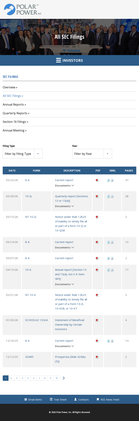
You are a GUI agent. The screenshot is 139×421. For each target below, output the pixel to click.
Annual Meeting (13, 130)
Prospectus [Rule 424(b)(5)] (70, 359)
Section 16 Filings (14, 122)
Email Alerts (35, 399)
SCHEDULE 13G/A (36, 320)
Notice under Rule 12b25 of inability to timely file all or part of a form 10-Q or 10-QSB (71, 223)
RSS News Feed (110, 399)
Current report (64, 180)
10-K (28, 269)
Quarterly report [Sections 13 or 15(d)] (71, 198)
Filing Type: (9, 146)
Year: (75, 146)
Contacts (83, 399)
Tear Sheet (60, 399)
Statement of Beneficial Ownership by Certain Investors (69, 324)
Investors (69, 60)
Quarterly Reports (15, 113)
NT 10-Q (30, 217)
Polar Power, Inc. (64, 412)
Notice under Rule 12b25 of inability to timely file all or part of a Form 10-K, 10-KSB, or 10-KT (71, 301)
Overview (9, 87)
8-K (27, 180)
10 (57, 378)
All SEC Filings (12, 96)
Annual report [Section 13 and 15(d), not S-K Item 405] (71, 274)
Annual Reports (13, 104)
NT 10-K (30, 295)
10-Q (28, 196)
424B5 (29, 357)
